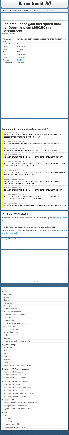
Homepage (8, 294)
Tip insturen (8, 418)
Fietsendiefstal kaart (11, 329)
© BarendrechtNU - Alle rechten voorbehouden (21, 403)
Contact (50, 10)
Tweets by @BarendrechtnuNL (10, 239)
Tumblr (6, 362)
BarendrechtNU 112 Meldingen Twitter (17, 387)
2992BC (19, 60)
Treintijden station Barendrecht (15, 315)
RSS (5, 351)
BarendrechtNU (15, 10)
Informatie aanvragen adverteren (15, 427)
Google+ (7, 359)
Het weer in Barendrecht (12, 312)
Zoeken (6, 335)
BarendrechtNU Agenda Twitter (15, 396)
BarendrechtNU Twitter (12, 384)
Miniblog (7, 306)
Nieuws (6, 300)
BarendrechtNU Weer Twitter (14, 390)
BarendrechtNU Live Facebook (15, 375)
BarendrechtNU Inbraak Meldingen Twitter (19, 393)
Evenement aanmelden (12, 424)
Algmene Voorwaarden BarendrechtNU (18, 409)
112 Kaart (27, 10)
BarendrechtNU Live (11, 309)
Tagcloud (7, 338)
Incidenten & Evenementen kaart (15, 323)
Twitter (6, 353)
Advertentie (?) (34, 281)
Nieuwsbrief (8, 348)
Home (5, 10)
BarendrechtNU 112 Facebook (15, 378)
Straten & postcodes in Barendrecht (17, 341)
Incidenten (7, 318)
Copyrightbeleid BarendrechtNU (15, 406)
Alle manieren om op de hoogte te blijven (18, 365)
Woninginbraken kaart (12, 332)
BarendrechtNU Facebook (13, 372)
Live (43, 10)
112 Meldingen (9, 303)
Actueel (36, 10)
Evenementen (9, 320)
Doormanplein (21, 57)
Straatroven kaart (10, 326)
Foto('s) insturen (9, 421)
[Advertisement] (49, 16)
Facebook (7, 356)
